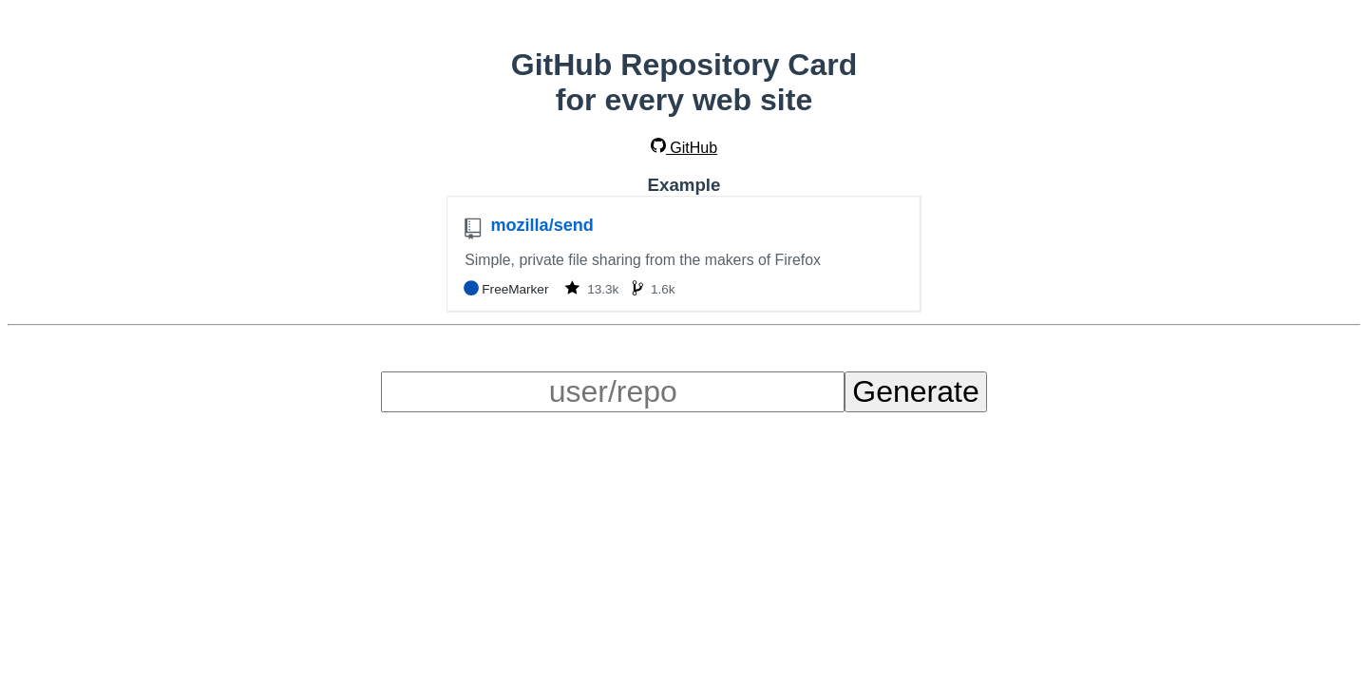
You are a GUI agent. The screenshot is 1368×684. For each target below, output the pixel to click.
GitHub (684, 148)
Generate (915, 391)
